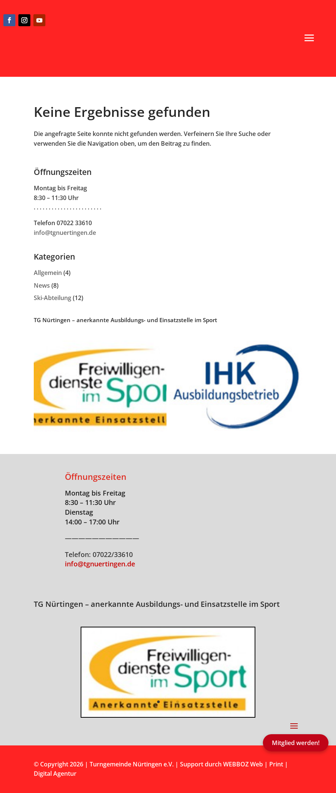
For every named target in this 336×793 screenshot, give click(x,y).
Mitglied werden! (296, 743)
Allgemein (48, 273)
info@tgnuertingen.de (65, 232)
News (42, 285)
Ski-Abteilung (52, 298)
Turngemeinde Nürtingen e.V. (132, 764)
